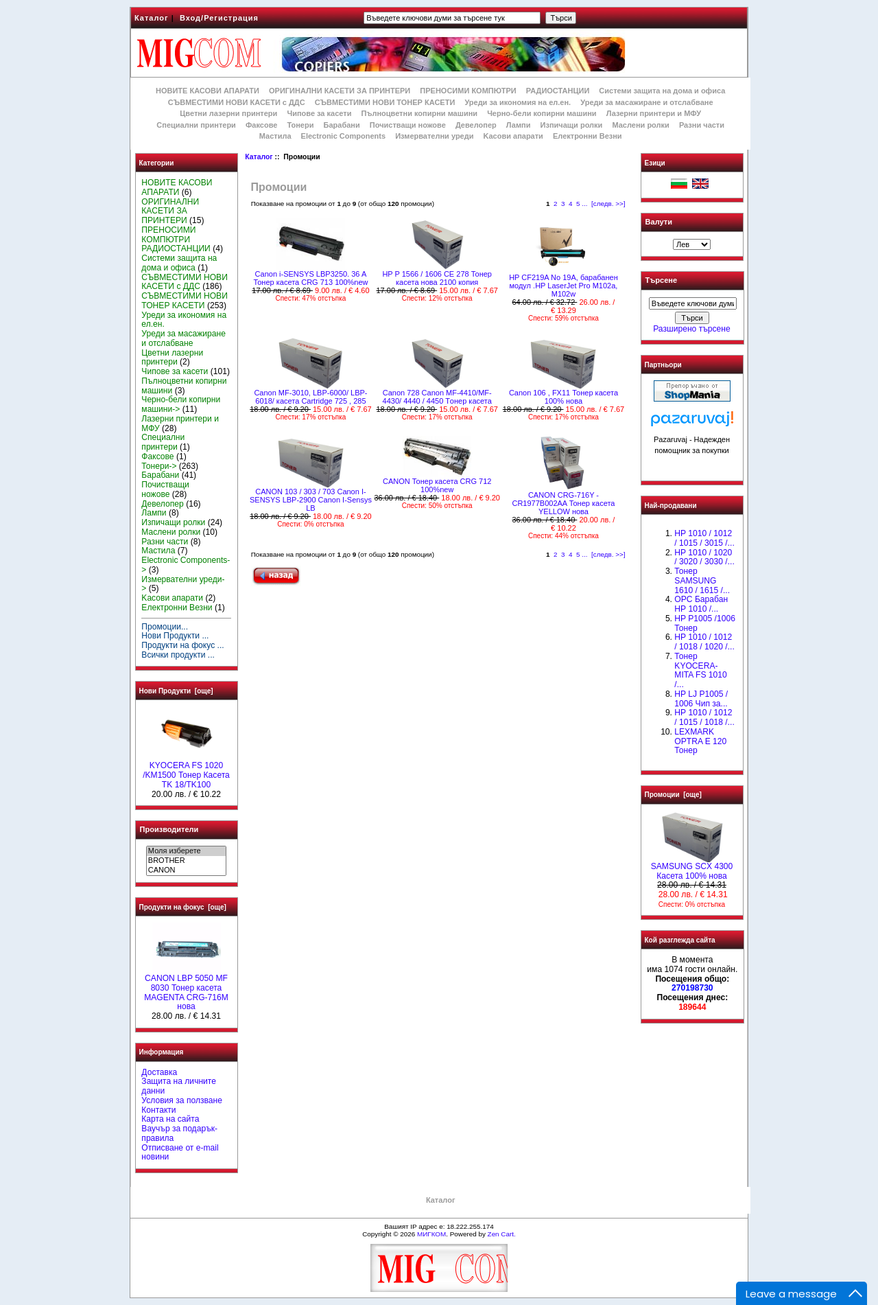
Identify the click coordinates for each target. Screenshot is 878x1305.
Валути (658, 222)
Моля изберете (186, 851)
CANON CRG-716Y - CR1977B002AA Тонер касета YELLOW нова (563, 503)
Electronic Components (343, 136)
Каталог (151, 18)
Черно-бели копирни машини (541, 113)
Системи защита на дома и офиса (662, 90)
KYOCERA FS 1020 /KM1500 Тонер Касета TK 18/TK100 (186, 771)
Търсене (661, 281)
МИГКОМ (431, 1234)
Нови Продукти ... (175, 635)
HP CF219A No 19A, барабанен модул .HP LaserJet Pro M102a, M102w (563, 285)
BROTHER (186, 861)
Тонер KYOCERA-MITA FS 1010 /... (700, 670)
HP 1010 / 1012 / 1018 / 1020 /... (704, 641)
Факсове (261, 125)
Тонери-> (158, 466)
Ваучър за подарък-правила (179, 1133)
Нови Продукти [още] (176, 691)
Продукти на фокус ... (182, 645)
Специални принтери (196, 125)
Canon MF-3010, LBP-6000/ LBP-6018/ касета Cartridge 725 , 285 (310, 397)
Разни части (701, 125)
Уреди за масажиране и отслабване (646, 102)
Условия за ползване (181, 1100)
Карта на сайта (170, 1119)
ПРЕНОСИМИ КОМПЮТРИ (468, 90)
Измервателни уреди (434, 136)
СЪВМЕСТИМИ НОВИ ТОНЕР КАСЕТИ (385, 102)
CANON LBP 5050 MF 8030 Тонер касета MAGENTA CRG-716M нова (186, 989)
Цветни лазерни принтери (228, 113)
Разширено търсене (691, 329)
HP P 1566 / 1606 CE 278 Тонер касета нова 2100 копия (437, 278)
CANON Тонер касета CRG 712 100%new (437, 485)
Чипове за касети (319, 113)
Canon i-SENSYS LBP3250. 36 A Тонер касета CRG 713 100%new (310, 278)
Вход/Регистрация (219, 18)
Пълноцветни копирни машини (419, 113)
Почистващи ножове (408, 125)
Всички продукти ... (178, 655)
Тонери (300, 125)
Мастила (275, 136)
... (584, 203)
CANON (186, 870)
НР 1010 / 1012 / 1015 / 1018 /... (704, 717)
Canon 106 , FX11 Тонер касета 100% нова (563, 397)
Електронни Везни (587, 136)
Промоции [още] (673, 794)
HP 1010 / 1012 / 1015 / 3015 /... (704, 538)
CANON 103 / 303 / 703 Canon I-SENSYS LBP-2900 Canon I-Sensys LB (311, 499)
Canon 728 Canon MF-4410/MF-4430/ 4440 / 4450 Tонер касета (437, 397)
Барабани (342, 125)
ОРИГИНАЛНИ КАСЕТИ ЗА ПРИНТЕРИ (339, 90)
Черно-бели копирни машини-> (180, 404)
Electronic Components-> (185, 565)
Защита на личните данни (178, 1086)
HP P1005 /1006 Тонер (704, 623)
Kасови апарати (513, 136)
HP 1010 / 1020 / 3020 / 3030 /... (704, 557)
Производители (169, 829)
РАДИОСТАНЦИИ (557, 90)
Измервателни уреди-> (182, 584)
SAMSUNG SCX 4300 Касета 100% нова (692, 868)
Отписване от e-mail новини (179, 1152)
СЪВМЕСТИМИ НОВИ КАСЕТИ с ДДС (236, 102)
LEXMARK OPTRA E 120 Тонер (700, 741)
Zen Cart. (502, 1234)
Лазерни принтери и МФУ (653, 113)
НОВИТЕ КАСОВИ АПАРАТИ (207, 90)
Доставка (159, 1072)
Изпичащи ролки (572, 125)
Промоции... (164, 627)
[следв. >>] (608, 203)
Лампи (518, 125)
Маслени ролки (640, 125)
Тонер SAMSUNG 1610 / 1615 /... (702, 580)
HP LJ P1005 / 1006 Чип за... (701, 698)
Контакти (158, 1110)
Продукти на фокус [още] (182, 907)
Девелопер (476, 125)
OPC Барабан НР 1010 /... (701, 604)
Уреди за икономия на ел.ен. (517, 102)
